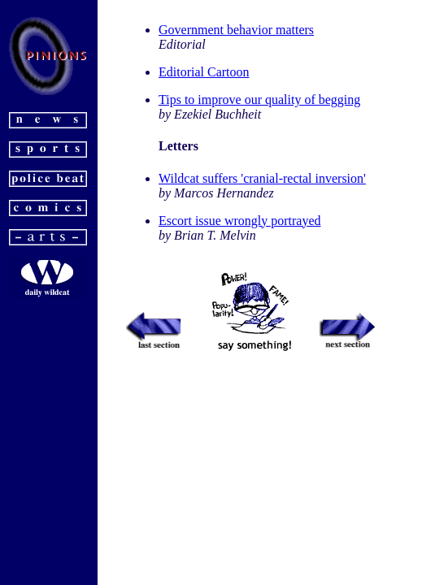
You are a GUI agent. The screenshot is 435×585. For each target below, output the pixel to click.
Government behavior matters (236, 30)
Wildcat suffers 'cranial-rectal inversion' (262, 178)
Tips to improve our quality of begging (259, 99)
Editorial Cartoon (204, 72)
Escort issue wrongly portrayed (240, 221)
